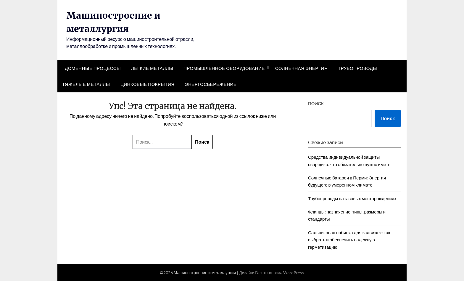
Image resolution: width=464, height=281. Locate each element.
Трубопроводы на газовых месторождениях (352, 198)
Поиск (316, 103)
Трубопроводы (357, 68)
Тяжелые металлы (86, 84)
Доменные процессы (93, 68)
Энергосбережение (211, 84)
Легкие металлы (152, 68)
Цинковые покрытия (147, 84)
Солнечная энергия (301, 68)
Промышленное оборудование (224, 68)
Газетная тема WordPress (279, 272)
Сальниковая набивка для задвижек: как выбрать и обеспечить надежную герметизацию (349, 240)
